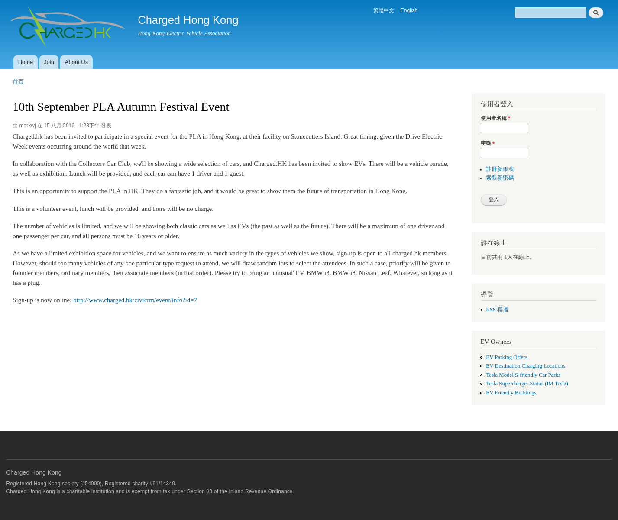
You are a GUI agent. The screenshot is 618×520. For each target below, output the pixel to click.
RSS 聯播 (497, 310)
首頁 (18, 81)
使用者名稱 (496, 118)
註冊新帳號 (500, 169)
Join (49, 62)
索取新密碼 (500, 178)
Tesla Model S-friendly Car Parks (523, 375)
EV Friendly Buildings (511, 393)
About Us (76, 62)
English (409, 10)
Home (25, 62)
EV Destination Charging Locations (525, 366)
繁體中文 (383, 10)
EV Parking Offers (506, 357)
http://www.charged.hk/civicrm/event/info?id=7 (135, 300)
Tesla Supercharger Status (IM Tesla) (527, 384)
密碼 (488, 143)
